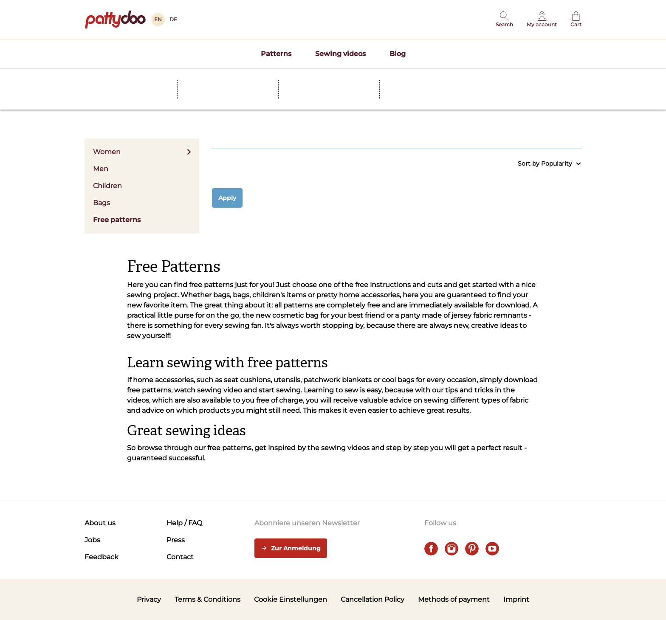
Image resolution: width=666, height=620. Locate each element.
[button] (504, 19)
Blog (397, 54)
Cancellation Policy (372, 599)
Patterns (276, 54)
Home (93, 76)
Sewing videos (340, 54)
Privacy (149, 599)
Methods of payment (454, 599)
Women (142, 151)
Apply (227, 198)
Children (107, 186)
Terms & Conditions (207, 599)
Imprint (516, 599)
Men (100, 169)
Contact (180, 557)
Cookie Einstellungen (290, 599)
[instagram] (451, 548)
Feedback (102, 557)
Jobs (92, 540)
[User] (542, 19)
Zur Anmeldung (291, 548)
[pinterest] (472, 548)
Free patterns (117, 220)
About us (100, 523)
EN (158, 19)
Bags (101, 203)
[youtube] (492, 548)
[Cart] (575, 19)
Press (175, 540)
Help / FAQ (184, 523)
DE (173, 19)
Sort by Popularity (549, 164)
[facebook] (431, 548)
